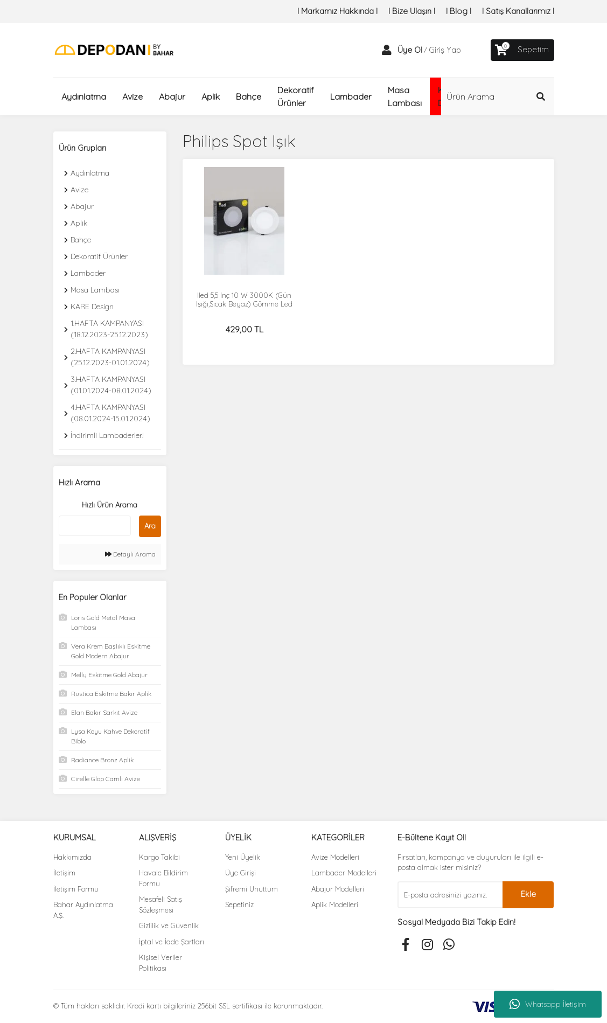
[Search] (497, 96)
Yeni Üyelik (242, 857)
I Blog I (458, 11)
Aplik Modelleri (334, 904)
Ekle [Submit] (528, 894)
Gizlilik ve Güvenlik (169, 925)
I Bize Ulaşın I (411, 11)
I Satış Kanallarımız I (518, 11)
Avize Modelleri (335, 857)
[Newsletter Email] (450, 894)
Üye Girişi (240, 872)
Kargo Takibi (159, 857)
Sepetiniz (239, 904)
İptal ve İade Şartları (171, 941)
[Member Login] (387, 50)
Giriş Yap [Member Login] (445, 50)
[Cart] (522, 50)
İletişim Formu (76, 889)
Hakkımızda (72, 857)
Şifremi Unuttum (251, 889)
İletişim (64, 872)
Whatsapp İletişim (548, 1004)
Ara (150, 525)
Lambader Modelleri (343, 872)
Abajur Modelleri (337, 889)
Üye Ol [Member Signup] (409, 50)
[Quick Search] (95, 526)
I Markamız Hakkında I (337, 11)
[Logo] (114, 49)
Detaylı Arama (130, 554)
